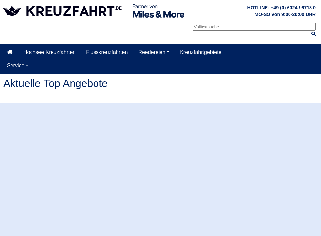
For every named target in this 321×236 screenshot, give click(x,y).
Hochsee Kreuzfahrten (49, 52)
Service (15, 65)
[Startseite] (10, 52)
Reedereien (151, 52)
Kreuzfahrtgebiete (200, 52)
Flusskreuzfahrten (107, 52)
